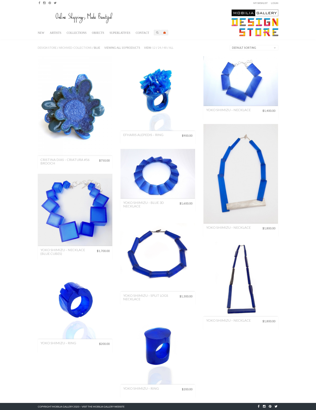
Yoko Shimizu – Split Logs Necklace (145, 297)
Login (274, 3)
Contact (142, 32)
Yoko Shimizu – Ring (58, 343)
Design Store (47, 47)
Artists (55, 32)
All (171, 47)
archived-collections (75, 47)
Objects (98, 32)
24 (159, 47)
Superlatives (119, 32)
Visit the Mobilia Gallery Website (103, 406)
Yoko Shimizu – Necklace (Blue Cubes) (62, 251)
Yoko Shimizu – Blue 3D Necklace (143, 204)
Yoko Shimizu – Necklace (228, 110)
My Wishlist (260, 3)
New (41, 32)
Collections (77, 32)
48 (165, 47)
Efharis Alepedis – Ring (143, 135)
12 (154, 47)
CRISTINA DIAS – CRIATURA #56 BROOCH (65, 161)
